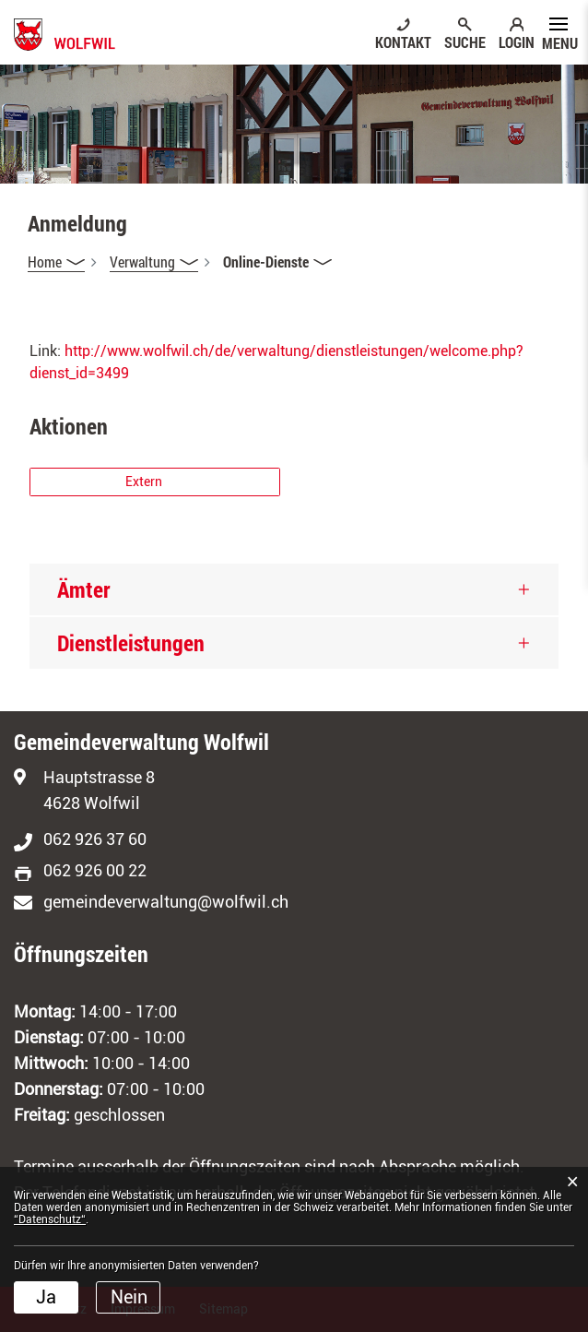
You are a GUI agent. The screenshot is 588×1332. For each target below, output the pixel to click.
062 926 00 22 (95, 870)
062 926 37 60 (95, 839)
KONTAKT (403, 41)
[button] (154, 262)
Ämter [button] (84, 589)
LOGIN (517, 41)
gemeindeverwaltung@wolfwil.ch (165, 901)
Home (45, 261)
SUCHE (465, 41)
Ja (46, 1297)
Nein (129, 1297)
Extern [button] (145, 481)
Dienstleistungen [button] (131, 643)
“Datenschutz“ (50, 1219)
